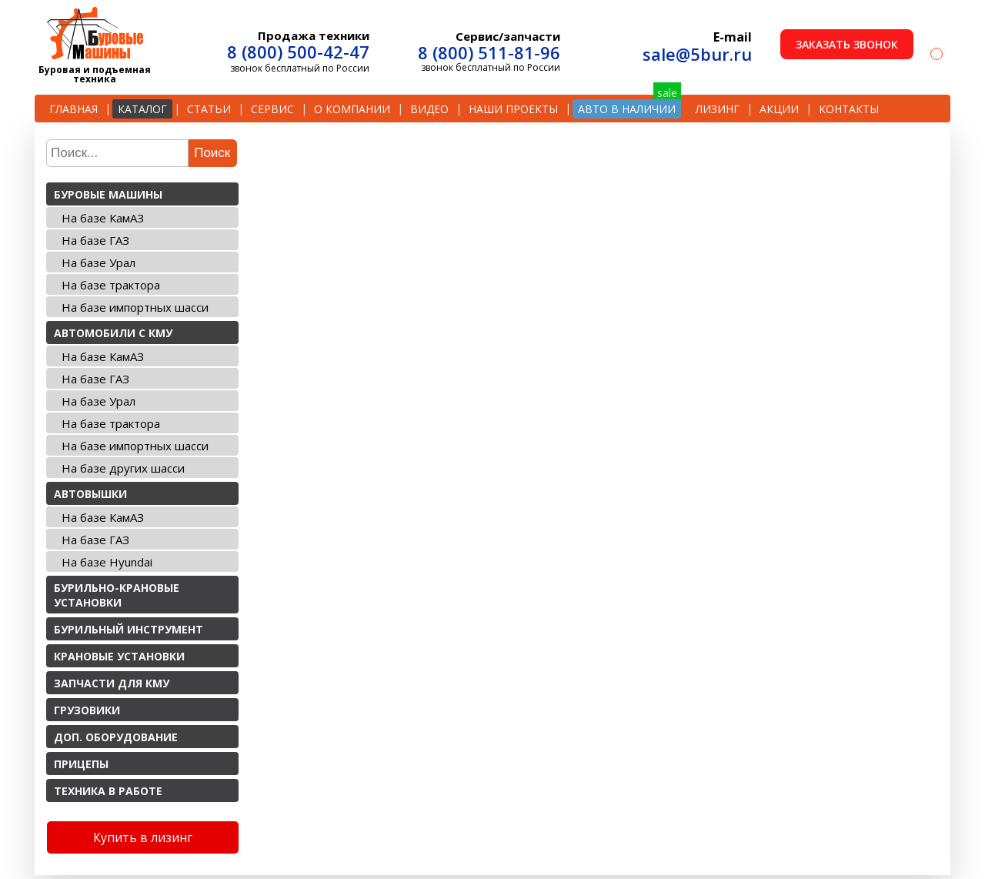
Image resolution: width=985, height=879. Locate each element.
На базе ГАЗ (95, 240)
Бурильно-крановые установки (116, 595)
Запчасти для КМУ (111, 683)
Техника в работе (108, 791)
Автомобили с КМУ (113, 333)
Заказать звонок (847, 44)
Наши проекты (513, 109)
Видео (429, 109)
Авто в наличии (627, 109)
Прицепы (81, 764)
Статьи (209, 109)
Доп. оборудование (116, 737)
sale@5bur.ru (697, 53)
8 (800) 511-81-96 (489, 52)
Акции (779, 109)
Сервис (272, 109)
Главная (73, 109)
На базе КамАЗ (103, 218)
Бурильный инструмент (128, 629)
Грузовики (87, 710)
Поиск (212, 152)
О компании (352, 109)
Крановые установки (119, 656)
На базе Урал (98, 262)
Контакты (849, 109)
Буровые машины (108, 194)
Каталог (142, 109)
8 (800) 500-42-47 (298, 51)
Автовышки (90, 493)
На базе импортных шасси (135, 307)
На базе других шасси (123, 468)
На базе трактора (111, 284)
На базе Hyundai (107, 562)
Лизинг (718, 109)
